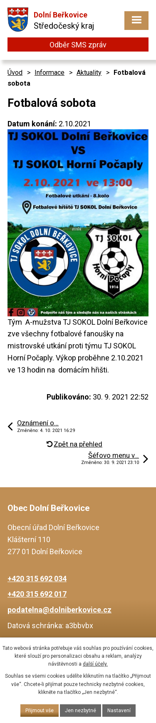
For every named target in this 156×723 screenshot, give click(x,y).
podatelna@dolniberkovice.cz (59, 609)
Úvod (14, 72)
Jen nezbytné (80, 710)
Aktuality (89, 72)
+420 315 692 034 (37, 578)
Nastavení (119, 710)
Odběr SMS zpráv (78, 44)
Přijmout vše (39, 710)
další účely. (95, 664)
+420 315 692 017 (37, 594)
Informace (49, 72)
